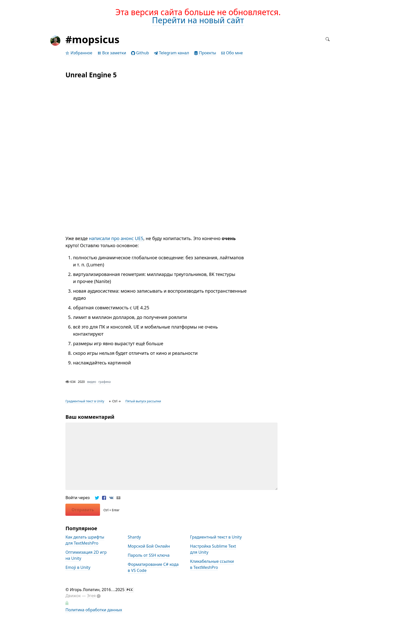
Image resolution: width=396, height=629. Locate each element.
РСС (130, 590)
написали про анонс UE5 (116, 238)
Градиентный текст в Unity (84, 401)
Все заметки (111, 53)
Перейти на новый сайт (198, 20)
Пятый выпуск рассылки (143, 401)
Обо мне (232, 53)
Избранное (78, 53)
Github (140, 53)
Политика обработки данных (93, 610)
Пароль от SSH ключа (149, 555)
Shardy (134, 537)
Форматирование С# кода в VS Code (153, 567)
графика (104, 382)
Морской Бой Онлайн (149, 546)
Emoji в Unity (77, 567)
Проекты (205, 53)
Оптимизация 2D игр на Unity (86, 555)
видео (91, 382)
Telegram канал (171, 53)
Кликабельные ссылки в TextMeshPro (212, 564)
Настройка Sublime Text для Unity (213, 549)
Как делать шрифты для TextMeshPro (84, 540)
